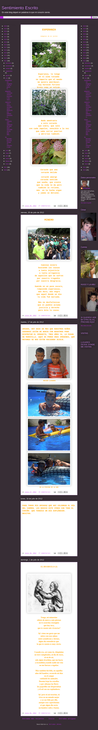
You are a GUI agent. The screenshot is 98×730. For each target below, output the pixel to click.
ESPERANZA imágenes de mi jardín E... (8, 85)
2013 (5, 58)
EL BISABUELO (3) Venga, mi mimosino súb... (8, 142)
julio (7, 78)
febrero (8, 161)
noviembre (9, 66)
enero (7, 164)
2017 (5, 47)
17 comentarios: (45, 553)
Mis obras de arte (86, 325)
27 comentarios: (45, 206)
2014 (5, 55)
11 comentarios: (45, 315)
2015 (5, 53)
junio (7, 150)
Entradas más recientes (33, 719)
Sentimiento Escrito (20, 7)
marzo (8, 158)
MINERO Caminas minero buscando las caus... (8, 95)
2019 (5, 42)
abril (7, 156)
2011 (5, 167)
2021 (5, 36)
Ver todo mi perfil (86, 203)
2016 (5, 50)
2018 (5, 44)
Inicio (51, 719)
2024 (5, 31)
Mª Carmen (86, 188)
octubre (8, 68)
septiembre (9, 71)
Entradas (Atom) (55, 724)
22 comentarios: (45, 713)
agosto (8, 75)
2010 (5, 170)
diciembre (9, 63)
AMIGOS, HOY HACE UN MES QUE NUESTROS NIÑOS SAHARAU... (8, 109)
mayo (7, 153)
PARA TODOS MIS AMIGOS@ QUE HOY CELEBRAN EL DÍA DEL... (8, 127)
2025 (5, 28)
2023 (5, 34)
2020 (5, 39)
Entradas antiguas (67, 719)
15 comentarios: (45, 492)
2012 (5, 61)
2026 (5, 26)
